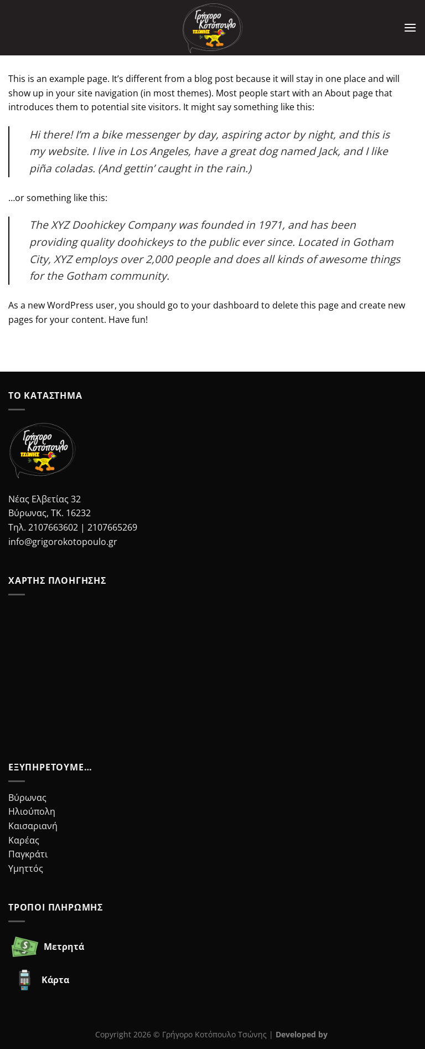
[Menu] (410, 27)
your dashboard (225, 305)
